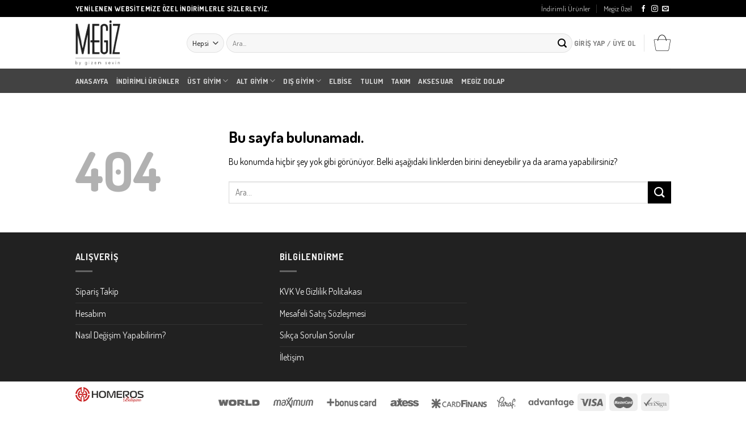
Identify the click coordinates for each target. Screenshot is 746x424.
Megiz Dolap (483, 81)
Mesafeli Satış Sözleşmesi (323, 313)
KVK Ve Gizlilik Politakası (321, 291)
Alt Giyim (256, 80)
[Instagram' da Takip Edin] (654, 9)
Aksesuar (435, 81)
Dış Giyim (302, 80)
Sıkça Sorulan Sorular (317, 335)
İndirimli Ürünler (566, 8)
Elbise (340, 81)
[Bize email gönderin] (665, 9)
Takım (400, 81)
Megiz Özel (618, 8)
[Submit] (562, 43)
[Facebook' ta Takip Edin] (643, 9)
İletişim (292, 357)
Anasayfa (91, 81)
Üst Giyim (208, 80)
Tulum (371, 81)
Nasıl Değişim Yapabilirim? (120, 335)
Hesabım (90, 313)
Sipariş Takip (97, 291)
